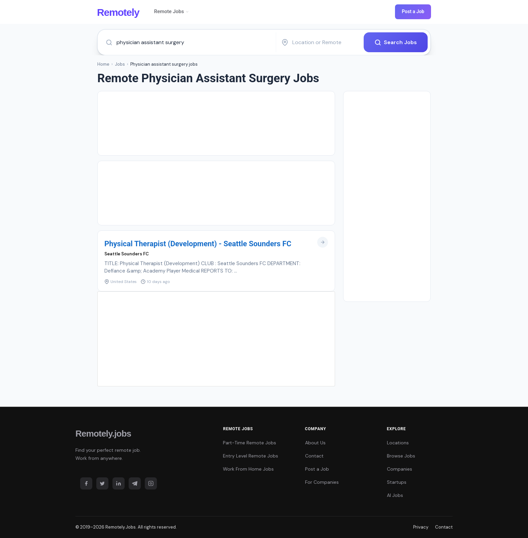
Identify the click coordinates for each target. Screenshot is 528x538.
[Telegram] (135, 483)
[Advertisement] (216, 123)
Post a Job (413, 11)
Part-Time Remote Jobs (249, 443)
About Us (315, 443)
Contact (314, 456)
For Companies (322, 482)
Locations (398, 443)
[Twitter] (102, 483)
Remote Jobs (171, 11)
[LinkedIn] (118, 483)
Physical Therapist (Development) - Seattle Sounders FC (197, 244)
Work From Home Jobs (248, 469)
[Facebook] (86, 483)
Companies (399, 469)
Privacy (420, 527)
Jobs (120, 64)
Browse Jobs (401, 456)
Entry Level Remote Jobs (250, 456)
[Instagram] (151, 483)
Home (103, 64)
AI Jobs (395, 495)
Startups (396, 482)
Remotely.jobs (103, 434)
